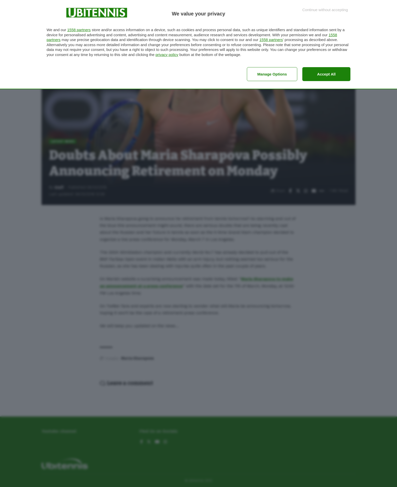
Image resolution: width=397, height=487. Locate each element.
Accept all (326, 74)
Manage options (272, 74)
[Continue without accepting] (325, 9)
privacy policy (166, 54)
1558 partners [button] (79, 30)
